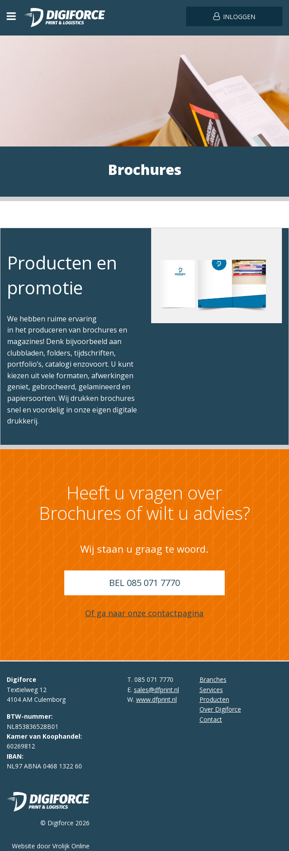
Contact (210, 719)
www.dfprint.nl (156, 699)
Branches (213, 679)
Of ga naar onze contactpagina (144, 613)
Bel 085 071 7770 (144, 583)
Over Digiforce (220, 709)
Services (211, 689)
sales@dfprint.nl (156, 689)
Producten (214, 699)
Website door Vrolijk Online (51, 846)
